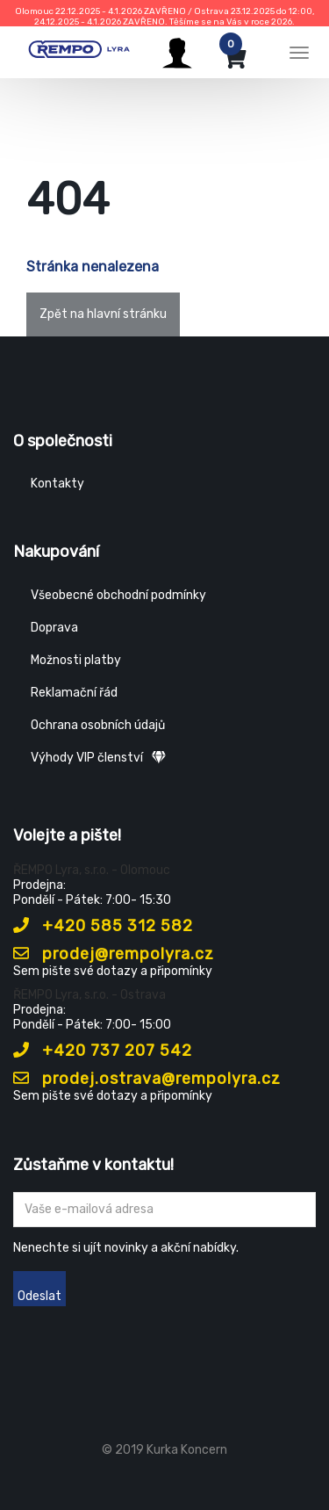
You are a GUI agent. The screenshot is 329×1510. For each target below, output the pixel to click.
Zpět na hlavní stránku (103, 314)
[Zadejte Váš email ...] (164, 1209)
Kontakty (57, 483)
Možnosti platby (76, 660)
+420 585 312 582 (103, 926)
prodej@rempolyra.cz (113, 954)
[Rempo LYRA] (79, 50)
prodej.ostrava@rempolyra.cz (147, 1078)
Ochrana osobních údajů (98, 725)
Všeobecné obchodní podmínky (118, 595)
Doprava (54, 627)
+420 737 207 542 (102, 1050)
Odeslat (39, 1296)
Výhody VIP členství (98, 757)
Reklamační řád (74, 692)
